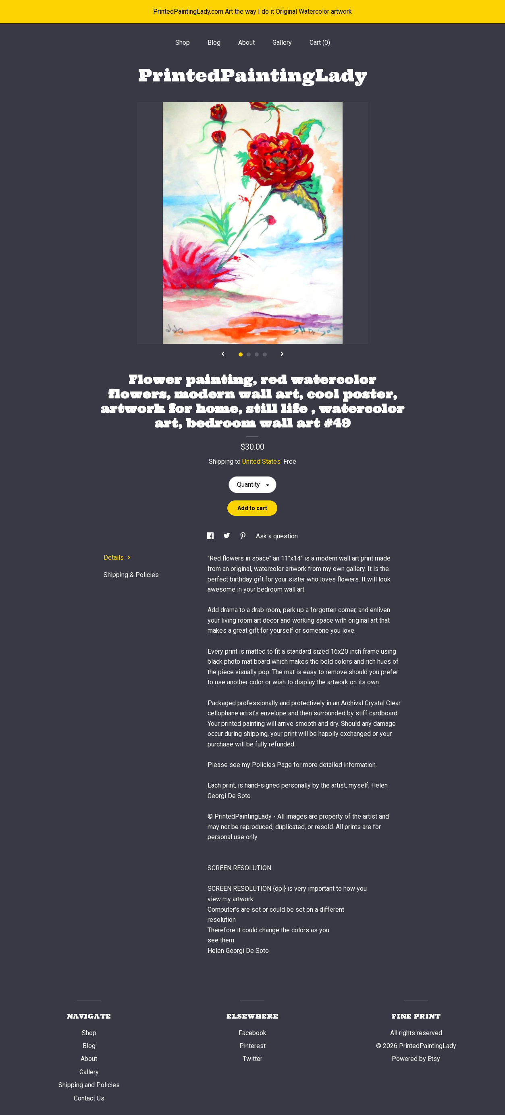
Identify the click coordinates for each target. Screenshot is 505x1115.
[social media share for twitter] (227, 536)
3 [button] (257, 354)
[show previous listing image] (223, 354)
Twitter (252, 1059)
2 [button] (249, 354)
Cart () (320, 42)
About (246, 42)
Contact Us (89, 1098)
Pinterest (252, 1046)
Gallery (282, 42)
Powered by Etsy (416, 1059)
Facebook (252, 1033)
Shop (182, 42)
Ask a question (277, 536)
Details (117, 557)
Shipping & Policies (131, 575)
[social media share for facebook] (211, 536)
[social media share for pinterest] (244, 536)
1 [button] (241, 354)
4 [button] (265, 354)
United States (261, 461)
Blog (214, 42)
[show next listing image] (282, 354)
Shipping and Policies (89, 1085)
